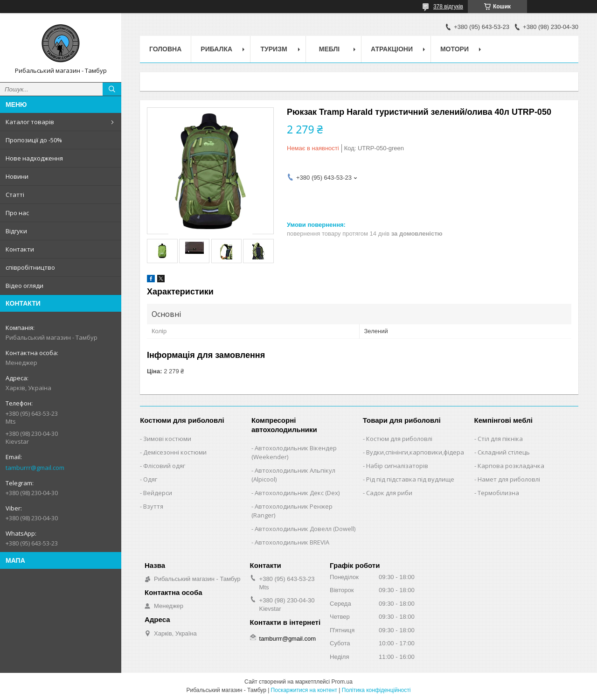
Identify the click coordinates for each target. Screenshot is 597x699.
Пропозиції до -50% (34, 140)
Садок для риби (389, 493)
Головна (165, 49)
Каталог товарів (30, 122)
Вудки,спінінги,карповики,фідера (415, 452)
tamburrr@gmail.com (35, 467)
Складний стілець (504, 452)
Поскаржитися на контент (304, 690)
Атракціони (392, 49)
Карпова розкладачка (511, 465)
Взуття (153, 506)
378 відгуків (448, 6)
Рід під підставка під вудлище (410, 479)
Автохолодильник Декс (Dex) (297, 493)
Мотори (454, 49)
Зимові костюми (167, 438)
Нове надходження (34, 158)
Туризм (274, 49)
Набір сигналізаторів (397, 465)
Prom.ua (342, 681)
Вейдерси (157, 493)
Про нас (17, 213)
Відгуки (16, 231)
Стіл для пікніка (500, 438)
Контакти (20, 249)
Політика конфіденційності (376, 690)
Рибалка (216, 49)
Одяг (150, 479)
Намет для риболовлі (509, 479)
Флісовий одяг (164, 465)
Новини (17, 176)
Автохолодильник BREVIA (292, 542)
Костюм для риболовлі (399, 438)
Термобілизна (498, 493)
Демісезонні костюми (175, 452)
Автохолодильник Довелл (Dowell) (305, 528)
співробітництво (30, 267)
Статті (15, 194)
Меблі (329, 49)
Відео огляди (24, 285)
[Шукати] (112, 89)
